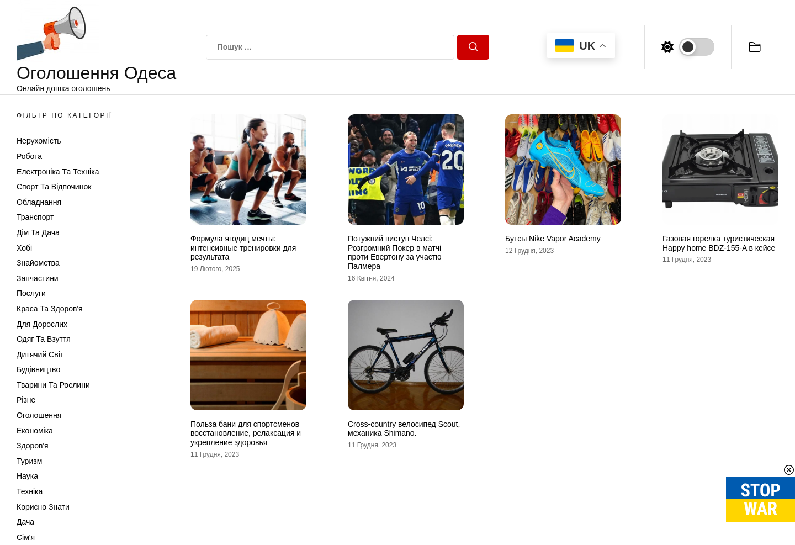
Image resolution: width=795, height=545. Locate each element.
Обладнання (39, 202)
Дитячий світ (40, 354)
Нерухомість (39, 140)
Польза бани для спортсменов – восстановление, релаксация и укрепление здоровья (248, 433)
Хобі (24, 248)
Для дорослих (42, 324)
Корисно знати (43, 506)
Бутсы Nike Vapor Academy (553, 238)
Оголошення (39, 415)
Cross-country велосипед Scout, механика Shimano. (404, 429)
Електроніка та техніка (58, 171)
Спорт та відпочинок (54, 186)
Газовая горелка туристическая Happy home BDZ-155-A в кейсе (718, 243)
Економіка (35, 430)
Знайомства (38, 262)
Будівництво (38, 369)
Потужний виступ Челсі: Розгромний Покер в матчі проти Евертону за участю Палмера (395, 252)
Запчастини (38, 278)
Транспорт (35, 217)
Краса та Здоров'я (50, 308)
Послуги (31, 293)
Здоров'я (33, 445)
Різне (26, 399)
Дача (25, 521)
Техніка (30, 491)
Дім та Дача (38, 232)
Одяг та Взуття (44, 339)
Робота (29, 156)
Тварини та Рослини (53, 384)
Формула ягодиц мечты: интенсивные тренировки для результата (243, 248)
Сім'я (26, 537)
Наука (27, 476)
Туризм (29, 461)
